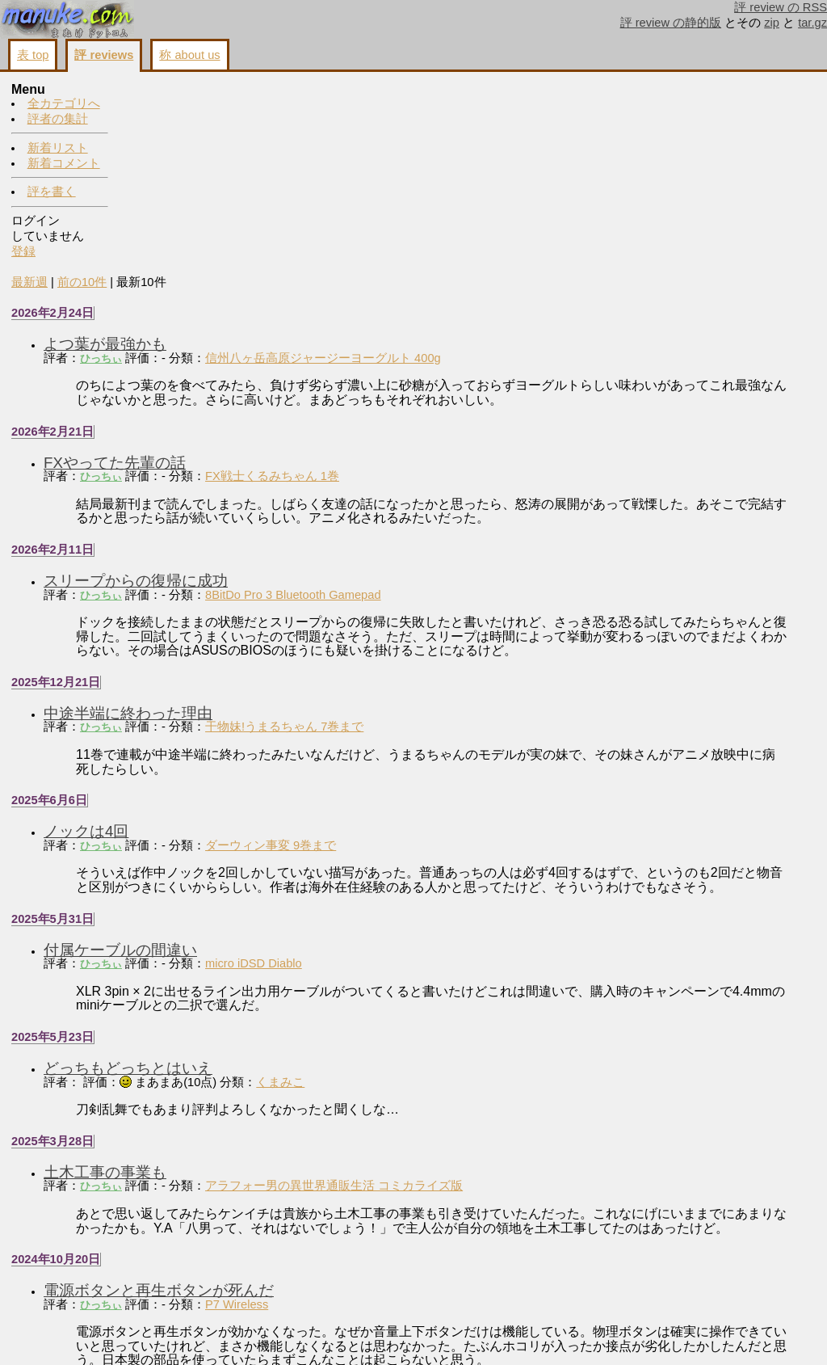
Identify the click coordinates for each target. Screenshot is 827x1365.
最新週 (142, 89)
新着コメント (63, 163)
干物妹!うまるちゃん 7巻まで (397, 548)
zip (771, 22)
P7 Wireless (349, 1154)
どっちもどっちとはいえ (241, 903)
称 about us (189, 54)
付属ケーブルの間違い (233, 785)
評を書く (51, 191)
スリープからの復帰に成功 (249, 388)
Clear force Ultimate (370, 1265)
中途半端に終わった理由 (241, 535)
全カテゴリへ (63, 103)
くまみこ (393, 918)
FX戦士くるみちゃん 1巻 (385, 283)
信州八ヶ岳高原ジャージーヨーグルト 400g (436, 165)
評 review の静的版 (671, 22)
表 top (32, 54)
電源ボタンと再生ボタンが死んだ (272, 1140)
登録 (23, 251)
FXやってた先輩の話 (228, 270)
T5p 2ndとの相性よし (230, 1251)
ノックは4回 (199, 653)
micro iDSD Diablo (366, 799)
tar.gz (812, 22)
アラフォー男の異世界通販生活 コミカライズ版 (447, 1022)
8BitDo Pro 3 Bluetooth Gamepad (406, 402)
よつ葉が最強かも (218, 151)
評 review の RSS (780, 7)
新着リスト (57, 147)
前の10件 (195, 89)
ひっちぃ (214, 166)
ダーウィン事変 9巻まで (383, 666)
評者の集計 (57, 118)
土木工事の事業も (218, 1008)
